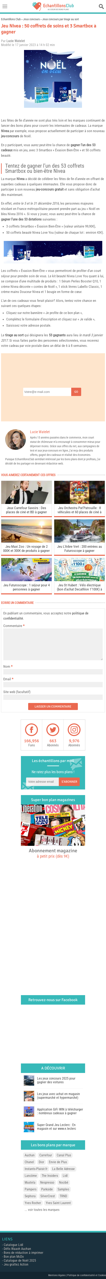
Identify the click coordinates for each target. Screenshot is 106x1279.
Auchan (30, 1155)
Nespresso (47, 1182)
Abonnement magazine (53, 853)
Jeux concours (31, 19)
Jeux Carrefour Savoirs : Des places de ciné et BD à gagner (26, 510)
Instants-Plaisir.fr (36, 1169)
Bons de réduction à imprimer (23, 1253)
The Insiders (50, 1176)
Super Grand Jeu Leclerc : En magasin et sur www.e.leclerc (56, 1127)
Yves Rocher (33, 1203)
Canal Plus (64, 1155)
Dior (41, 1162)
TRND (63, 1196)
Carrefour (45, 1155)
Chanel (29, 1162)
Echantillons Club (11, 19)
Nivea (5, 131)
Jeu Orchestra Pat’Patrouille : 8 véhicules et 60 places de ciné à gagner (79, 510)
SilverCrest (47, 1196)
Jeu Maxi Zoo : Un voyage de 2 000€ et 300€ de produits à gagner (26, 548)
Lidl (65, 1176)
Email (7, 679)
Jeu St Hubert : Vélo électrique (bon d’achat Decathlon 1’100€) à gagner (79, 587)
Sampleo (63, 1189)
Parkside (47, 1189)
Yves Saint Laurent (58, 1203)
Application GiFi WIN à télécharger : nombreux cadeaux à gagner (60, 1111)
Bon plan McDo (14, 1257)
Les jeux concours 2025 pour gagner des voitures (56, 1080)
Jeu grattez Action (16, 1264)
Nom (6, 666)
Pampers (30, 1189)
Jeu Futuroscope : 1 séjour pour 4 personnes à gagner (26, 587)
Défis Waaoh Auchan (17, 1249)
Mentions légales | (57, 1275)
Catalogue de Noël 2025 (20, 1260)
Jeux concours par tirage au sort (60, 19)
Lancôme (31, 1176)
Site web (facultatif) (16, 692)
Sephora (30, 1196)
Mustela (30, 1182)
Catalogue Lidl (13, 1245)
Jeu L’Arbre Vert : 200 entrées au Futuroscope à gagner (79, 548)
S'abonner (69, 782)
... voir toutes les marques (42, 1210)
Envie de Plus (58, 1162)
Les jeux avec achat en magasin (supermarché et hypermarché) (58, 1096)
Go (76, 392)
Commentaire (13, 626)
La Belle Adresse (63, 1169)
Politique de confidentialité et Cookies (86, 1275)
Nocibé (63, 1182)
